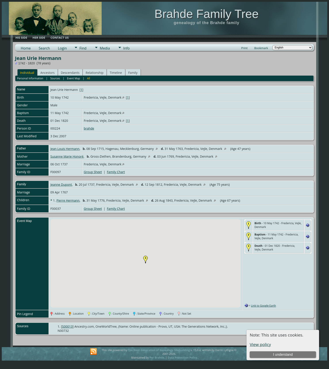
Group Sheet (93, 172)
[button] (145, 259)
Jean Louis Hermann (65, 149)
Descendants (70, 73)
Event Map (73, 78)
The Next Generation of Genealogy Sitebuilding (159, 350)
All (88, 78)
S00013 (67, 326)
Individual (27, 73)
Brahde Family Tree (206, 13)
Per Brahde (156, 357)
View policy (260, 344)
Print (244, 48)
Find (82, 48)
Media (105, 48)
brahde (89, 128)
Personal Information (30, 78)
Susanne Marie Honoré (67, 156)
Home (26, 48)
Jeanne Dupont (61, 184)
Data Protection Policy (182, 357)
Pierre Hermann (68, 200)
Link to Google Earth (263, 306)
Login (62, 48)
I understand (283, 354)
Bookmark (261, 48)
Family (133, 73)
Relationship (94, 73)
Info (126, 48)
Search (44, 48)
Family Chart (116, 172)
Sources (55, 78)
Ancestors (47, 73)
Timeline (116, 73)
